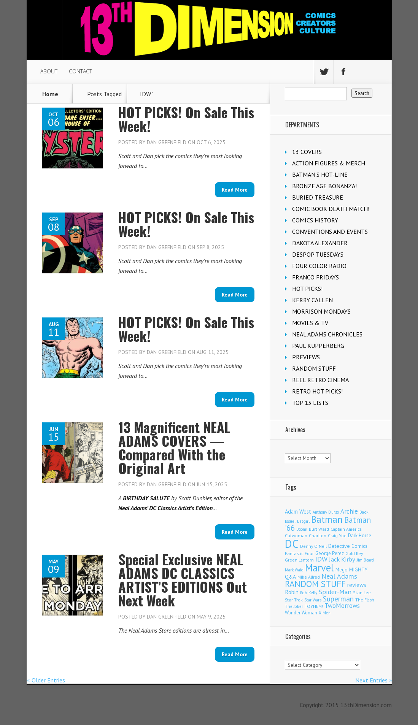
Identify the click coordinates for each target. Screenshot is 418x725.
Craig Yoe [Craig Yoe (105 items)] (337, 535)
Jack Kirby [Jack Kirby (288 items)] (342, 559)
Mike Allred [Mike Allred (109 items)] (308, 577)
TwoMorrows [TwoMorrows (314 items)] (342, 605)
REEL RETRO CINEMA (320, 380)
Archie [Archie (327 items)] (349, 511)
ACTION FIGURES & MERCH (328, 163)
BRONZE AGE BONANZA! (324, 186)
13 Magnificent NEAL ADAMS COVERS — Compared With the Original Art (174, 447)
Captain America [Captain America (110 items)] (346, 529)
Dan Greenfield (166, 142)
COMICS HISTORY (315, 220)
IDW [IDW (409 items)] (321, 559)
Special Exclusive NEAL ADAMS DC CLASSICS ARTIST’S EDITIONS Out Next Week (182, 579)
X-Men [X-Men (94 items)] (325, 613)
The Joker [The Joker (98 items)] (294, 606)
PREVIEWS (306, 357)
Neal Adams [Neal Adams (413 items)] (339, 576)
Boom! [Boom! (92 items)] (301, 529)
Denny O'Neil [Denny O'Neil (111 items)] (313, 546)
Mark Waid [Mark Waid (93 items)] (294, 570)
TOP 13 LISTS (310, 402)
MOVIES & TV (310, 323)
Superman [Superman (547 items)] (338, 598)
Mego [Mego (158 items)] (341, 569)
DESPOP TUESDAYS (317, 254)
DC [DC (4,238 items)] (292, 543)
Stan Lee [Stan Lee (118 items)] (362, 592)
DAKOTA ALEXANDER (320, 243)
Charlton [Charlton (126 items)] (317, 535)
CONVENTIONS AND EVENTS (330, 231)
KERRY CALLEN (312, 300)
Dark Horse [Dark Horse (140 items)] (359, 535)
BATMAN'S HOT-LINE (320, 174)
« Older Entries (46, 680)
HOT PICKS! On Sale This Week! (186, 119)
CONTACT (80, 71)
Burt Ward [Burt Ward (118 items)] (319, 529)
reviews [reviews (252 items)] (356, 585)
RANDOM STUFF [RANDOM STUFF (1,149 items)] (315, 583)
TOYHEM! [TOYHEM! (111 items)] (314, 606)
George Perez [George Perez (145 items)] (329, 553)
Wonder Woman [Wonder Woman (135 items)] (301, 612)
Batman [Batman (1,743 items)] (327, 519)
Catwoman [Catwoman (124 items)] (296, 535)
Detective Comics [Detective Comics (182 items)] (347, 546)
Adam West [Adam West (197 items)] (298, 511)
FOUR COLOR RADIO (319, 266)
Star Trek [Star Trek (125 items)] (294, 600)
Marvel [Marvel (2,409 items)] (319, 567)
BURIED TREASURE (317, 197)
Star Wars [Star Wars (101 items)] (312, 600)
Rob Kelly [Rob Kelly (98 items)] (308, 592)
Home (50, 94)
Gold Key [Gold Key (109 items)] (354, 553)
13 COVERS (307, 151)
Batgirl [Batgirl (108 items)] (303, 521)
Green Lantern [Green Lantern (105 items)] (299, 560)
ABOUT (48, 71)
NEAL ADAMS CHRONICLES (327, 334)
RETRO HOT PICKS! (317, 391)
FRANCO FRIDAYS (315, 277)
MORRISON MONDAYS (321, 311)
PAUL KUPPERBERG (318, 345)
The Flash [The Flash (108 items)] (364, 600)
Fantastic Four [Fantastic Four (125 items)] (299, 553)
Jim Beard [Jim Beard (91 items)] (365, 560)
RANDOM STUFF (314, 368)
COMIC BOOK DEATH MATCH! (330, 209)
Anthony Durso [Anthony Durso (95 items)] (326, 512)
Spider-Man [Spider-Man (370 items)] (335, 591)
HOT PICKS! (307, 288)
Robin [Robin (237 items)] (292, 592)
